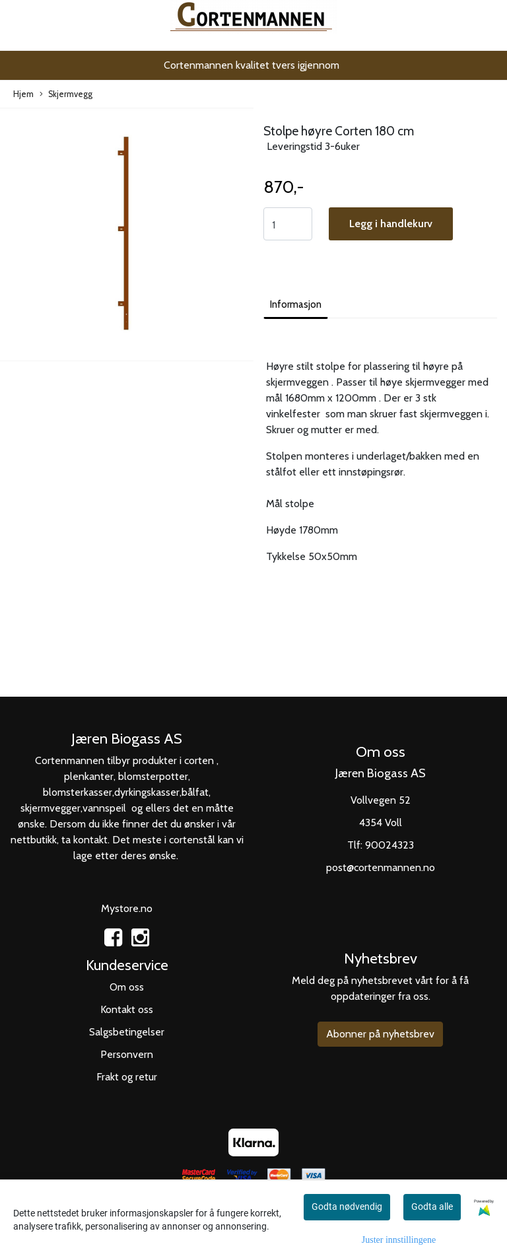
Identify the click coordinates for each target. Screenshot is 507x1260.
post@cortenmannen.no (380, 867)
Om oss (127, 987)
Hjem (23, 94)
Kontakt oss (126, 1009)
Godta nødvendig (347, 1206)
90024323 (389, 845)
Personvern (126, 1054)
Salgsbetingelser (126, 1032)
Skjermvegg (66, 94)
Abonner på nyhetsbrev (380, 1034)
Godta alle (432, 1206)
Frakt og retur (126, 1076)
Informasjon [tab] (295, 304)
